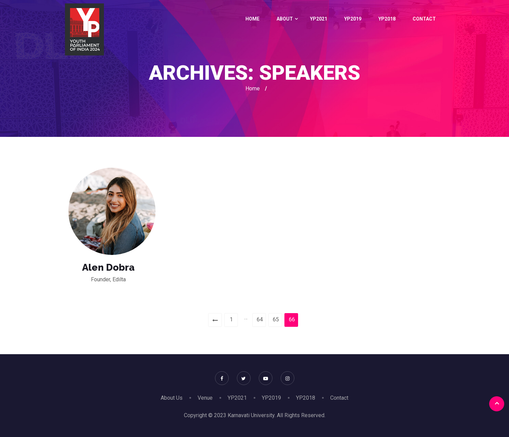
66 (292, 319)
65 (276, 319)
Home (252, 19)
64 (260, 319)
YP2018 (387, 19)
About (285, 19)
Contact (424, 19)
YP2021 (318, 19)
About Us (172, 398)
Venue (205, 398)
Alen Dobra (108, 267)
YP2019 (352, 19)
